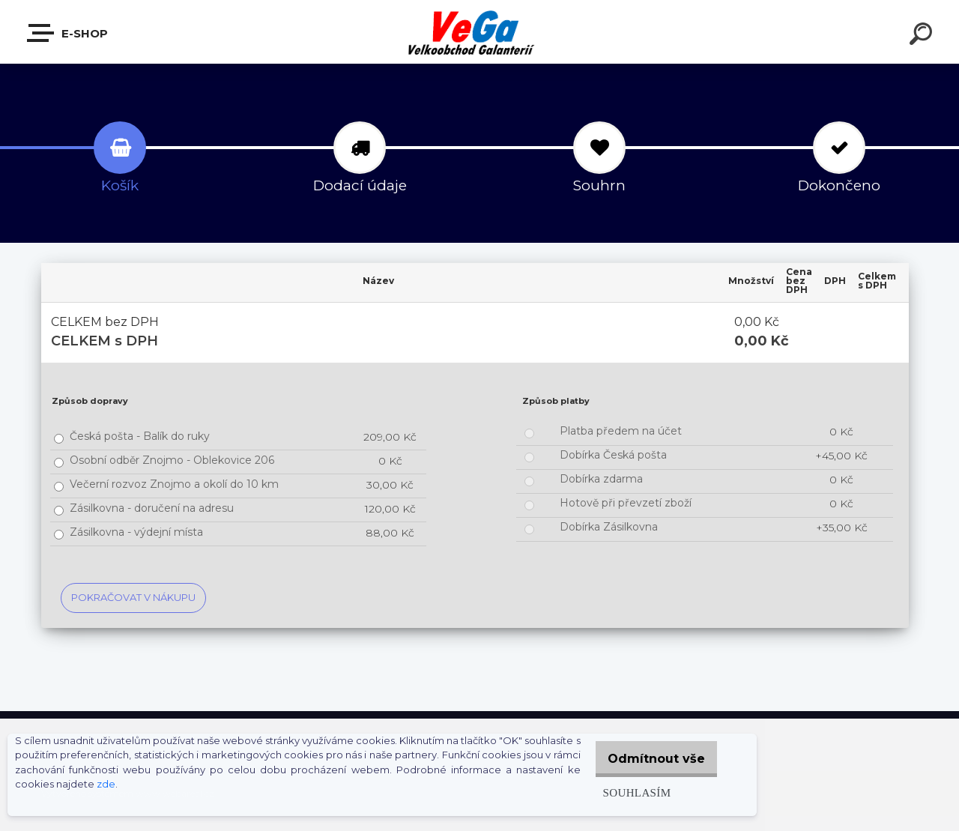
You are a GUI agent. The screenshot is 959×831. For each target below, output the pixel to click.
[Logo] (480, 32)
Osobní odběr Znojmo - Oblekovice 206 (172, 460)
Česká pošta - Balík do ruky (140, 436)
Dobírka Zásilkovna (609, 527)
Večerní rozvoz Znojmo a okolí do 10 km (174, 484)
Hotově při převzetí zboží (626, 503)
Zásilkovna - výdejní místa (136, 532)
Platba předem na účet (621, 431)
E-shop (68, 33)
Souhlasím (624, 792)
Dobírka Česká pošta (613, 455)
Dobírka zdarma (601, 479)
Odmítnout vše (650, 759)
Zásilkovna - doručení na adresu (152, 508)
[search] (923, 36)
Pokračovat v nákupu (133, 597)
